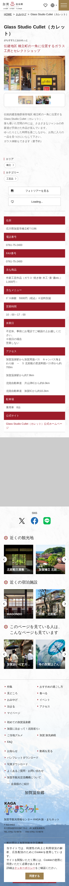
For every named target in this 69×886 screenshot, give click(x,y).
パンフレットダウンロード (21, 758)
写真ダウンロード (16, 764)
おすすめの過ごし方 (50, 687)
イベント (43, 700)
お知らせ (11, 751)
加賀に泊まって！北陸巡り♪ (22, 729)
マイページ (45, 2)
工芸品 (11, 178)
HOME (8, 14)
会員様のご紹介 (18, 783)
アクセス (43, 706)
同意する (34, 876)
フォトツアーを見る (30, 191)
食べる (42, 693)
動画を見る (45, 751)
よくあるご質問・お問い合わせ (24, 771)
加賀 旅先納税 (46, 735)
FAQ (8, 742)
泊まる (9, 706)
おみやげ (21, 14)
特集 (8, 687)
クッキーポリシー (24, 868)
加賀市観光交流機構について (22, 777)
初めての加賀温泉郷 (17, 722)
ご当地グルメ (13, 735)
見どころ (11, 693)
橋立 (10, 165)
